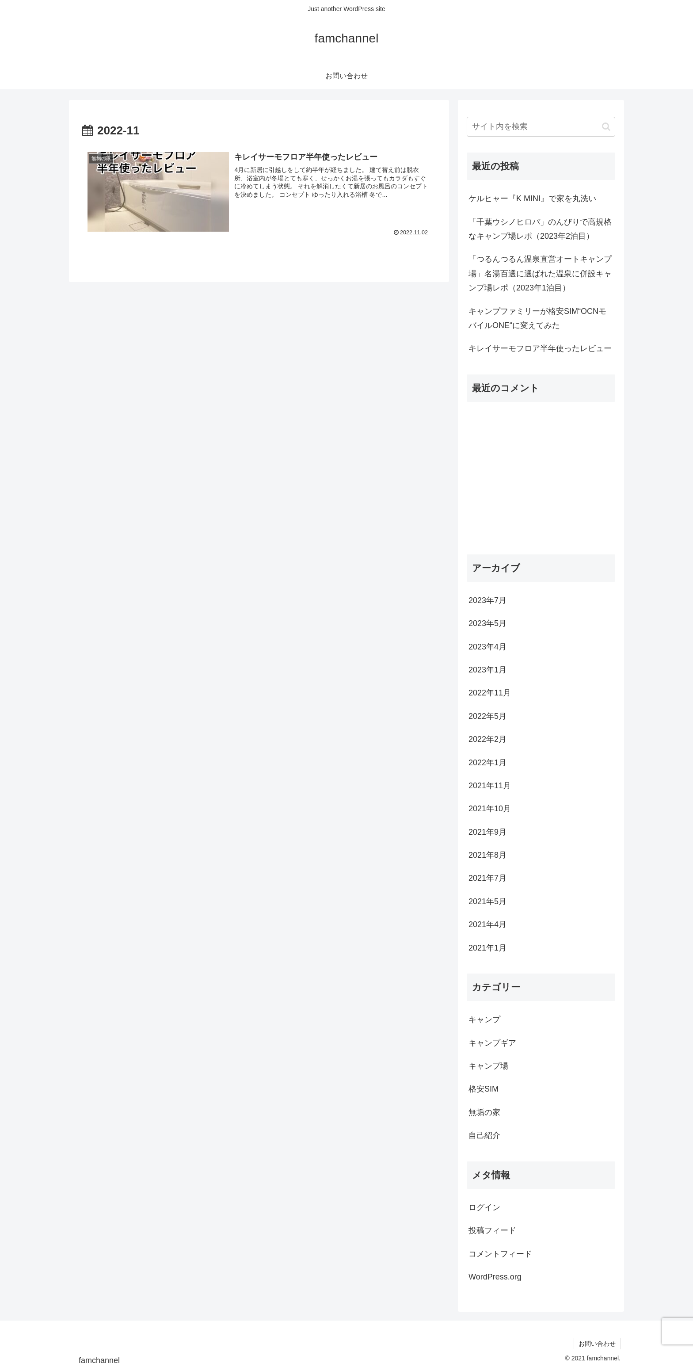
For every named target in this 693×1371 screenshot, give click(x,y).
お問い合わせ (597, 1343)
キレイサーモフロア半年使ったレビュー (540, 348)
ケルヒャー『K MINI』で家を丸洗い (532, 198)
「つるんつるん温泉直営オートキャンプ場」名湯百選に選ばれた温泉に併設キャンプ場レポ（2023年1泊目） (540, 273)
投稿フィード (492, 1230)
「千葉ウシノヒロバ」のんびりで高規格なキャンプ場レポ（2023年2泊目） (540, 229)
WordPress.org (495, 1276)
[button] (606, 127)
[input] (541, 127)
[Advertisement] (541, 478)
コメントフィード (500, 1253)
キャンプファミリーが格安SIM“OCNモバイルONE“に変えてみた (537, 318)
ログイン (484, 1207)
